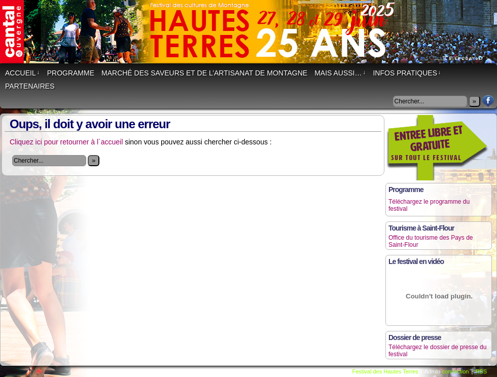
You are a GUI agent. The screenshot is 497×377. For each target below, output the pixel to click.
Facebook (488, 101)
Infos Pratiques (407, 73)
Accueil (22, 73)
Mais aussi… (340, 73)
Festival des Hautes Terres (385, 371)
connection (455, 371)
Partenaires (30, 86)
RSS (481, 371)
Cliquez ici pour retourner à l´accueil (66, 142)
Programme (70, 73)
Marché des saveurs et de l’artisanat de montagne (204, 73)
